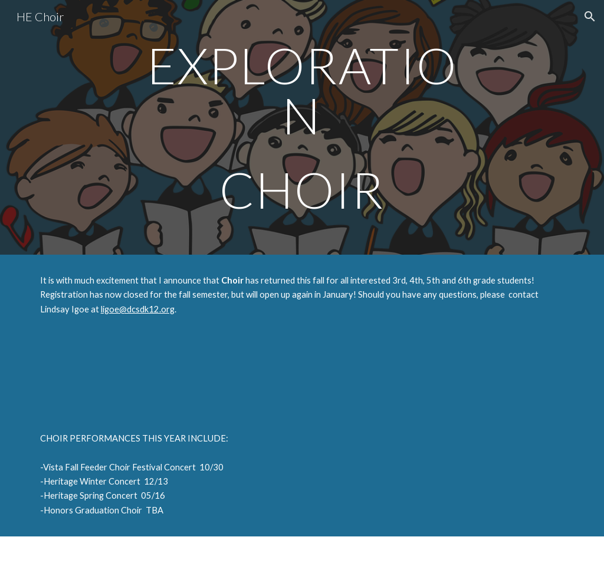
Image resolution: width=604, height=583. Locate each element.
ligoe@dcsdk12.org (138, 309)
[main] (301, 127)
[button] (590, 16)
